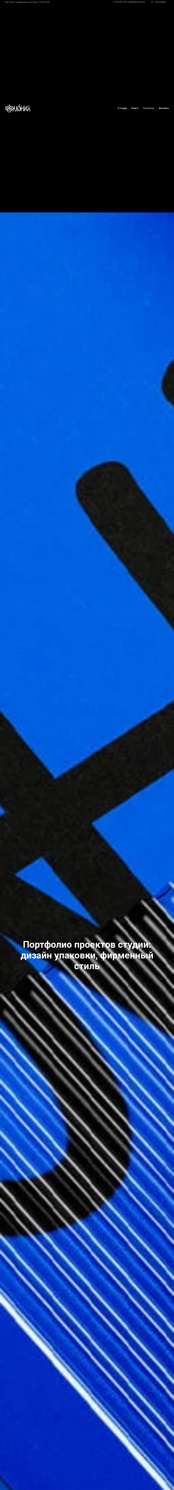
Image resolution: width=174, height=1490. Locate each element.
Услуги (134, 108)
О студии (122, 108)
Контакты (164, 108)
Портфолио (148, 108)
